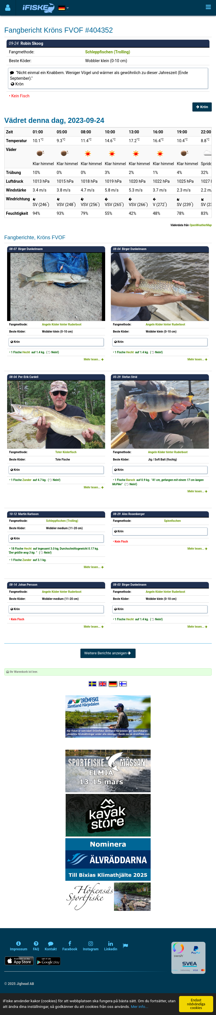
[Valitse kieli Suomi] (123, 684)
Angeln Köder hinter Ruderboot (62, 324)
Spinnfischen (172, 520)
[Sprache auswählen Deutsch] (113, 684)
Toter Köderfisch (65, 452)
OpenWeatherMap (201, 225)
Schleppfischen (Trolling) (107, 52)
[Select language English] (103, 684)
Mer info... (139, 1007)
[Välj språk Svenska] (93, 684)
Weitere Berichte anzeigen (108, 653)
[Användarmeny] (8, 8)
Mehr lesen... (94, 359)
